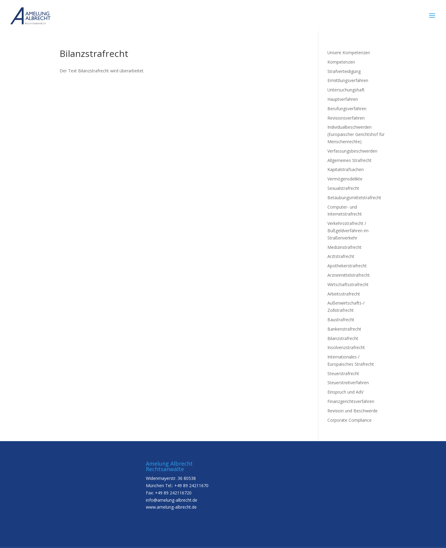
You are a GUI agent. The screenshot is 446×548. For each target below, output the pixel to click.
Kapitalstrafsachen (345, 169)
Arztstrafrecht (340, 256)
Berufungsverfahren (346, 108)
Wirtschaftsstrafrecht (348, 284)
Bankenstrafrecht (344, 329)
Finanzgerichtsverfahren (350, 401)
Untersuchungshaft (346, 90)
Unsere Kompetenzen (348, 52)
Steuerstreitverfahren (348, 382)
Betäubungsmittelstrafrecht (354, 197)
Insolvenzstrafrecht (346, 347)
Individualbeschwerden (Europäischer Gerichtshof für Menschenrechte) (356, 134)
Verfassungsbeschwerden (352, 151)
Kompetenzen (341, 62)
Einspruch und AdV (345, 392)
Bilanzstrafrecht (342, 338)
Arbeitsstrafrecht (343, 294)
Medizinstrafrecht (344, 247)
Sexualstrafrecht (343, 188)
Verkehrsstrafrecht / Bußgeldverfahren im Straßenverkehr (348, 230)
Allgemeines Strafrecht (349, 160)
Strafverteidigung (344, 71)
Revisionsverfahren (346, 118)
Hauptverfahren (342, 99)
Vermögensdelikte (344, 179)
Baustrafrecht (340, 319)
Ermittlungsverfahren (347, 80)
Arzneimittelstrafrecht (348, 275)
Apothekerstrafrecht (347, 266)
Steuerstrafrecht (343, 373)
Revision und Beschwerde (352, 411)
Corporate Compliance (349, 420)
